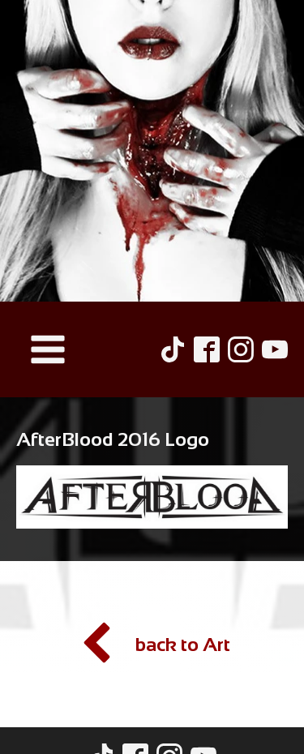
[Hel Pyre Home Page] (152, 151)
